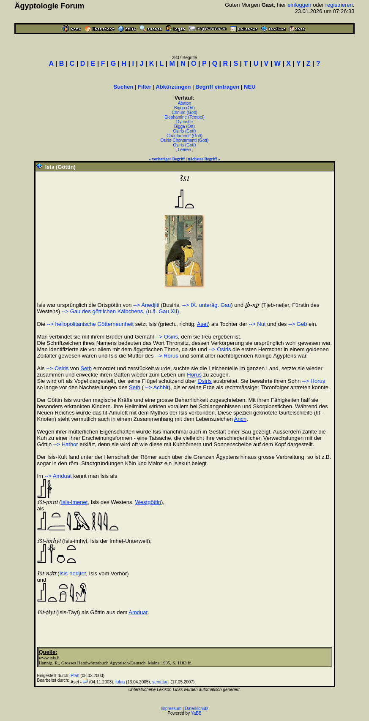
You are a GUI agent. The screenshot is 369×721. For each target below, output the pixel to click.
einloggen (299, 5)
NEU (249, 87)
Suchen (124, 87)
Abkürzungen (173, 87)
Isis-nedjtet (72, 573)
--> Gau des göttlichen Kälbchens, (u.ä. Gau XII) (120, 311)
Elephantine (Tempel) (184, 117)
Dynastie (184, 121)
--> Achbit (156, 387)
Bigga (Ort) (184, 108)
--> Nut (257, 324)
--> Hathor (65, 444)
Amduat (138, 612)
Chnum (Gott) (184, 112)
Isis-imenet (74, 502)
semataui (160, 682)
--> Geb (297, 324)
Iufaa (120, 682)
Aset (202, 324)
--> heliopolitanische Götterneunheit (90, 324)
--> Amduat (58, 476)
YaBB (196, 713)
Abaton (184, 103)
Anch (240, 419)
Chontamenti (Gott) (184, 135)
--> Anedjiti (146, 305)
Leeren (184, 149)
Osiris (205, 381)
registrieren (339, 5)
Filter (144, 87)
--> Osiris (167, 336)
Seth (86, 368)
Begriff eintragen (217, 87)
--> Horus (166, 355)
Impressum (171, 708)
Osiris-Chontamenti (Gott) (185, 140)
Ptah (75, 675)
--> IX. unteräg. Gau (206, 305)
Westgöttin (148, 502)
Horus (194, 374)
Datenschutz (197, 708)
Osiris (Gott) (184, 131)
